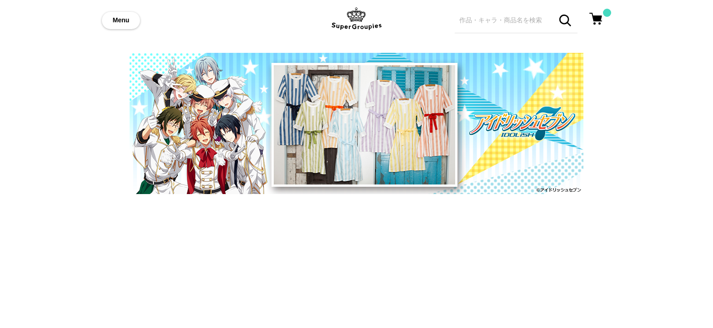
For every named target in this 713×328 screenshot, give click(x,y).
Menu (121, 20)
